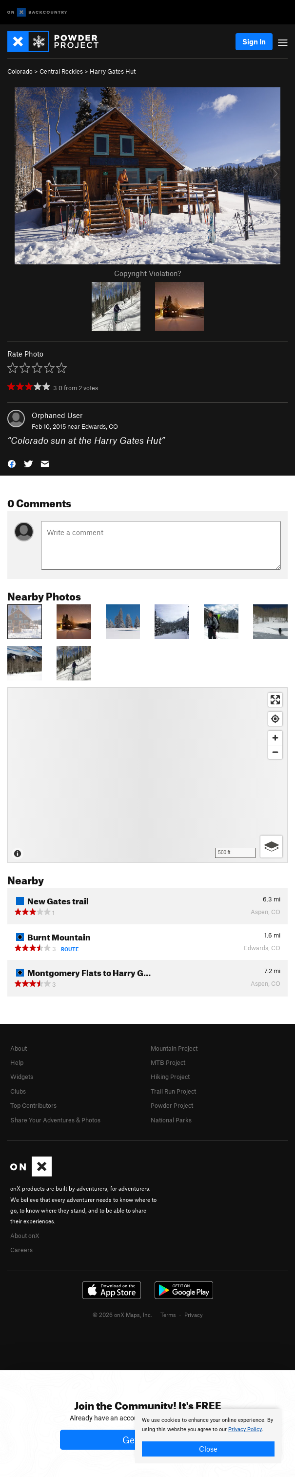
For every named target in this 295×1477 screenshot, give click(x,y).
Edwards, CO (99, 426)
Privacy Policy (245, 1429)
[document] (208, 1436)
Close (208, 1448)
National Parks (171, 1120)
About (18, 1048)
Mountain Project (174, 1048)
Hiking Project (170, 1076)
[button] (11, 463)
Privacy (193, 1314)
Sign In (254, 41)
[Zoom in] (275, 738)
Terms (168, 1314)
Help (16, 1062)
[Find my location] (275, 719)
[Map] (147, 775)
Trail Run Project (173, 1091)
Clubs (18, 1091)
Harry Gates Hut (113, 71)
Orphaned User (57, 415)
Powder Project (172, 1105)
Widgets (21, 1076)
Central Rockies (61, 71)
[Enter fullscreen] (275, 700)
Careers (21, 1250)
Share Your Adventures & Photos (55, 1120)
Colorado (20, 71)
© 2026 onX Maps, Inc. (122, 1314)
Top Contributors (33, 1105)
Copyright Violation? (147, 273)
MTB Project (168, 1062)
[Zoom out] (275, 752)
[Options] (271, 847)
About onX (24, 1235)
